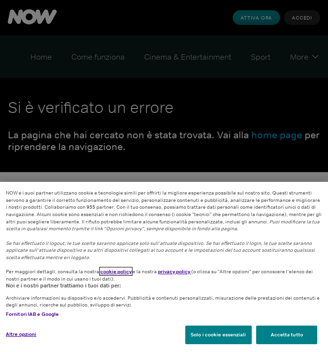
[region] (164, 267)
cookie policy (115, 271)
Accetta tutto (287, 334)
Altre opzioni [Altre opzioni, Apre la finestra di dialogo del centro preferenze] (21, 333)
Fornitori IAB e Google (32, 313)
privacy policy (174, 271)
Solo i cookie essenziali (218, 334)
